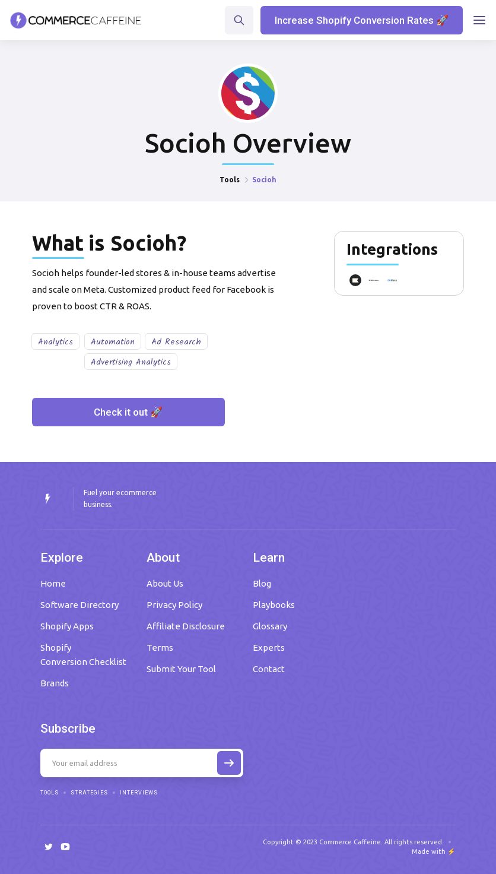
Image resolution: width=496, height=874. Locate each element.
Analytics (55, 342)
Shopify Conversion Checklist (83, 654)
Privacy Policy (174, 605)
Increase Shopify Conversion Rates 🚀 (362, 20)
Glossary (270, 626)
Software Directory (79, 605)
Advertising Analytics (131, 362)
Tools (230, 179)
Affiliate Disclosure (186, 626)
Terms (160, 647)
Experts (269, 647)
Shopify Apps (67, 626)
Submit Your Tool (181, 669)
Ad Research (176, 342)
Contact (269, 669)
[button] (479, 20)
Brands (54, 683)
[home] (76, 20)
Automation (113, 342)
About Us (165, 583)
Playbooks (274, 605)
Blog (262, 583)
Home (53, 583)
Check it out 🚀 (128, 412)
